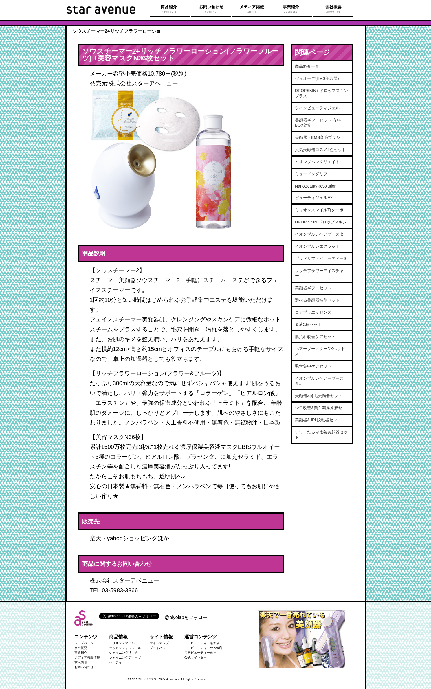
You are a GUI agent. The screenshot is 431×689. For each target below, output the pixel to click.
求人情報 (80, 662)
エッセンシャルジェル (125, 648)
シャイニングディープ (125, 657)
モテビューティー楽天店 (201, 643)
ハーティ (115, 662)
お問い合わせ (83, 667)
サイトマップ (159, 643)
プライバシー (159, 648)
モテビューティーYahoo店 (203, 648)
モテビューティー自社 (200, 652)
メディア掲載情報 (87, 657)
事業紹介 (80, 652)
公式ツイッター (195, 657)
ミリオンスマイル (122, 643)
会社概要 (80, 648)
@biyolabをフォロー (186, 617)
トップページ (83, 643)
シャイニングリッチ (123, 652)
